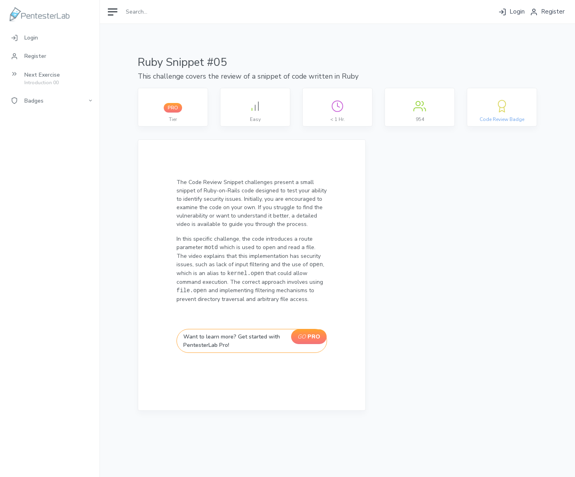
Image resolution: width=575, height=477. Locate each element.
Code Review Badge (502, 119)
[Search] (158, 12)
